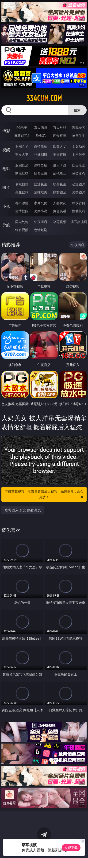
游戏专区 (78, 127)
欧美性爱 (78, 165)
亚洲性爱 (21, 165)
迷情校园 (21, 211)
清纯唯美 (40, 192)
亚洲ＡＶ (21, 146)
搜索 (77, 110)
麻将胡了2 (21, 135)
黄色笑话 (59, 211)
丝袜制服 (40, 154)
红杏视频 (21, 230)
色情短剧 (40, 230)
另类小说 (40, 211)
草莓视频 (59, 222)
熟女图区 (59, 192)
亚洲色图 (40, 184)
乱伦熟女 (59, 173)
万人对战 (59, 127)
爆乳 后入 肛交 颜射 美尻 (23, 510)
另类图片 (78, 192)
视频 (6, 149)
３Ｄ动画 (78, 146)
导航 (6, 225)
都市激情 (21, 203)
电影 (6, 168)
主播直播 (59, 154)
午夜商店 (40, 222)
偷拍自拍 (40, 165)
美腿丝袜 (21, 192)
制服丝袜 (21, 173)
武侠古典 (78, 203)
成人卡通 (59, 165)
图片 (6, 187)
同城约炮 (21, 222)
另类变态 (78, 173)
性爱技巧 (78, 211)
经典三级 (40, 173)
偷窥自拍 (21, 184)
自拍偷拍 (40, 146)
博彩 (6, 131)
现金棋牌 (59, 135)
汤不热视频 (78, 222)
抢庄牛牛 (78, 135)
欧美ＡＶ (59, 146)
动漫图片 (78, 184)
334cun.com (44, 98)
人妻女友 (59, 203)
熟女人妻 (21, 154)
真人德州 (40, 127)
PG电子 (21, 127)
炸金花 (41, 135)
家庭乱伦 (40, 203)
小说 (6, 206)
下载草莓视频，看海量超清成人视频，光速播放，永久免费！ (44, 494)
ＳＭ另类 (78, 154)
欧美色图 (59, 184)
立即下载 (71, 847)
